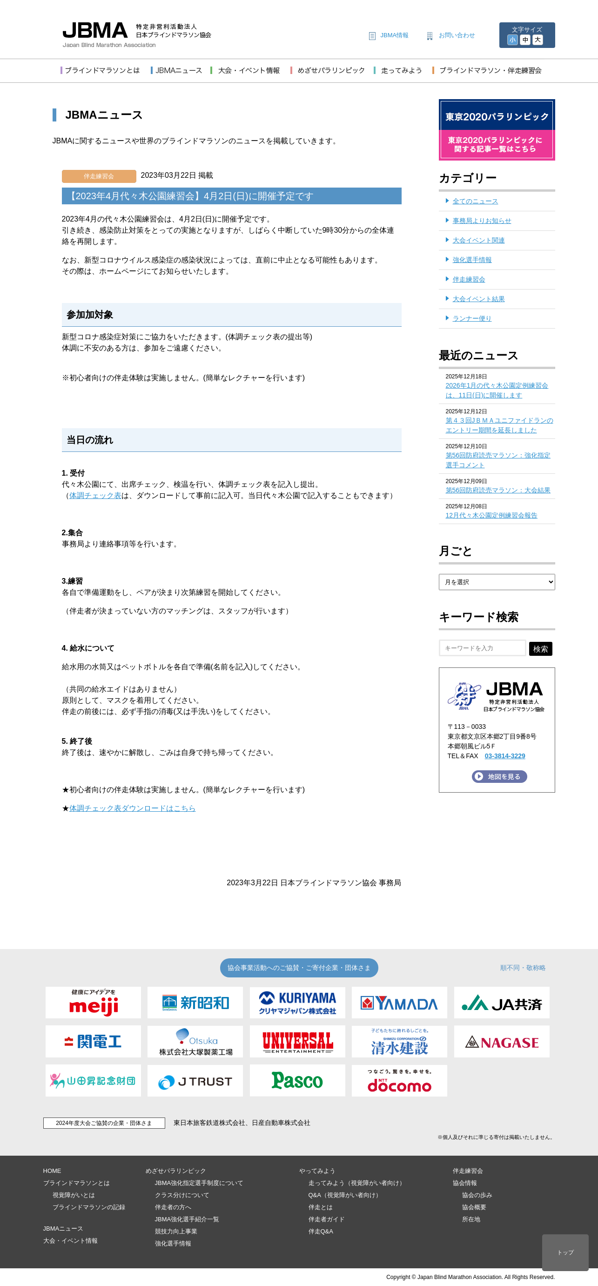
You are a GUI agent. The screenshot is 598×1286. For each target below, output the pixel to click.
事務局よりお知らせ (482, 220)
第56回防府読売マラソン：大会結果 (498, 490)
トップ (565, 1252)
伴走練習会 (99, 176)
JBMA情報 (395, 35)
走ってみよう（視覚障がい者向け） (357, 1182)
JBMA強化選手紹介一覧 (187, 1219)
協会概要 (474, 1207)
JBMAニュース (63, 1228)
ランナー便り (472, 318)
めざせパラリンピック (176, 1170)
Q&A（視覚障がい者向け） (345, 1195)
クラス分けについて (182, 1195)
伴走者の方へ (173, 1207)
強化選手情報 (472, 259)
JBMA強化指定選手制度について (199, 1182)
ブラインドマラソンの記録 (89, 1207)
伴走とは (321, 1207)
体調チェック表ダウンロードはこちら (132, 808)
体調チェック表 (95, 495)
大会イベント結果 (479, 299)
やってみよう (317, 1170)
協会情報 (465, 1182)
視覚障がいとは (74, 1195)
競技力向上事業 (176, 1231)
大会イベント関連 (479, 240)
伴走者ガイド (327, 1219)
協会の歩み (477, 1195)
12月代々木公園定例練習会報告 (492, 515)
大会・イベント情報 (70, 1240)
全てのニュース (475, 201)
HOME (52, 1170)
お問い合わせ (457, 35)
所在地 (471, 1219)
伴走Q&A (321, 1231)
